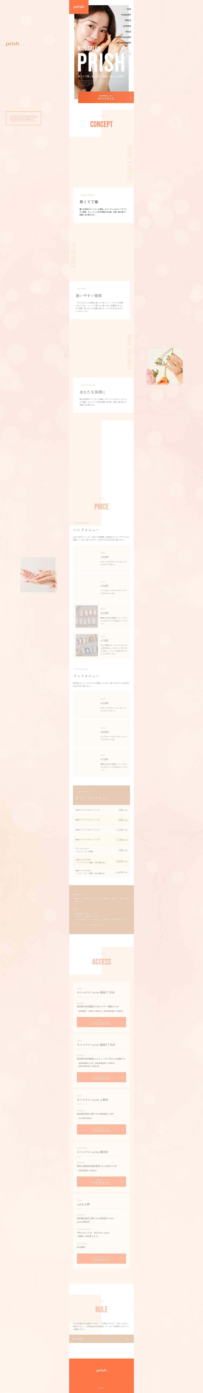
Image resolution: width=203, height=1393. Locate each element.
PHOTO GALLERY (122, 37)
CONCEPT (126, 14)
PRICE (128, 20)
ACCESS (127, 26)
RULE (128, 31)
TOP (129, 9)
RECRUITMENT (124, 42)
